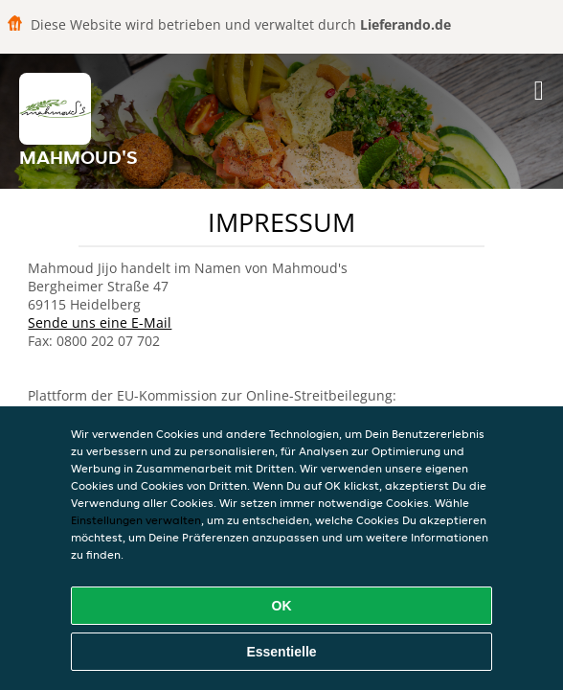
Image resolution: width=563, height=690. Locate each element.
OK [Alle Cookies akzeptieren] (282, 605)
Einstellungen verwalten (136, 520)
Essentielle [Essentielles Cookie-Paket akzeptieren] (281, 651)
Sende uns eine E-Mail (99, 322)
